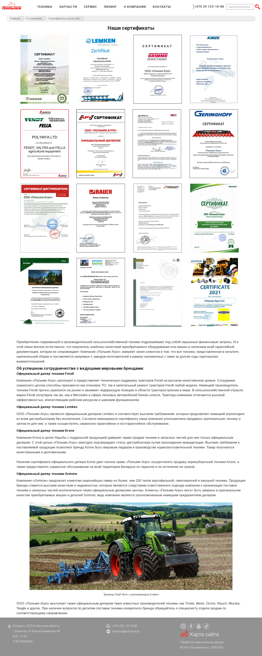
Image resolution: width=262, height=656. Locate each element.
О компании (135, 7)
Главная (15, 18)
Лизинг (110, 7)
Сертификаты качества (64, 18)
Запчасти (68, 7)
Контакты (162, 7)
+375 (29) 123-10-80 (124, 625)
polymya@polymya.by (126, 631)
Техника (44, 7)
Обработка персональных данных (202, 642)
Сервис (90, 7)
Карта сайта (204, 634)
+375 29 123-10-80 (209, 6)
